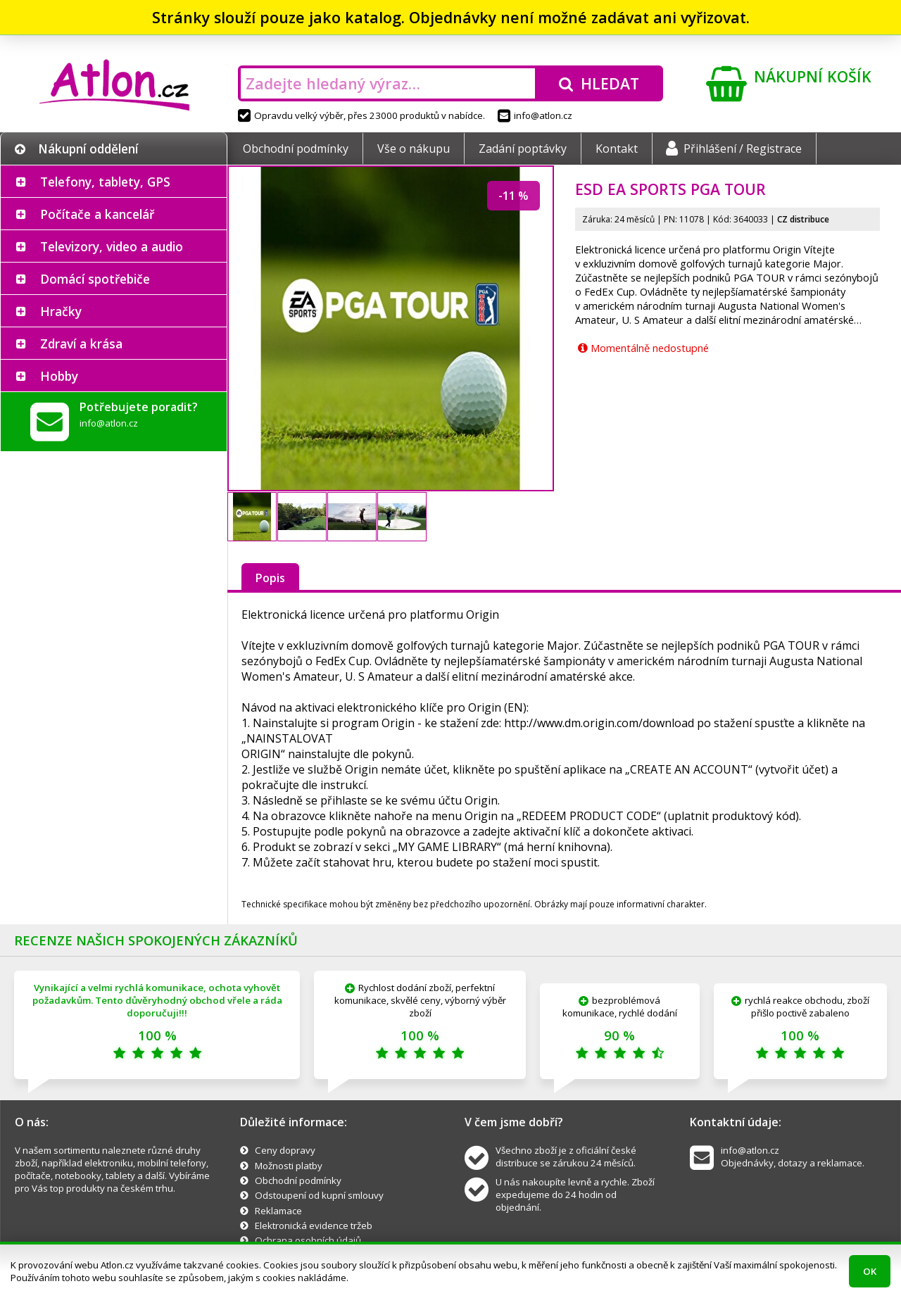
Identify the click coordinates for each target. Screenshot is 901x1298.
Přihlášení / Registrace (734, 148)
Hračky (61, 311)
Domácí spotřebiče (95, 278)
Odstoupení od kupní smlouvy (319, 1195)
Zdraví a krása (81, 343)
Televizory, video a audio (111, 246)
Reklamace (278, 1210)
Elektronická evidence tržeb (313, 1225)
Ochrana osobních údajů (308, 1240)
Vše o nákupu (413, 148)
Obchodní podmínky (295, 148)
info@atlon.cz (535, 115)
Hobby (59, 375)
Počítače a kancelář (97, 214)
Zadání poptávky (523, 148)
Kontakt (617, 148)
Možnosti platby (288, 1165)
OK (869, 1271)
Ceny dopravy (285, 1150)
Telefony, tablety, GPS (105, 181)
